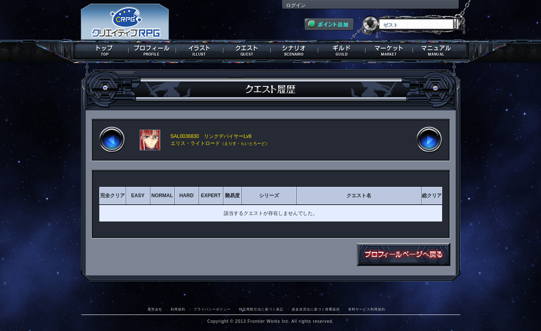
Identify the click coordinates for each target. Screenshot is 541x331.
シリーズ (269, 195)
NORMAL (162, 195)
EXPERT (210, 195)
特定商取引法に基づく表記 (261, 309)
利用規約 (178, 309)
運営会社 (155, 309)
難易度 (232, 195)
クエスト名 (359, 195)
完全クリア (112, 195)
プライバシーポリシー (212, 309)
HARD (186, 195)
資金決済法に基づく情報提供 (316, 309)
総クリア (432, 195)
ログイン (296, 5)
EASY (138, 195)
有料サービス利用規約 (366, 309)
